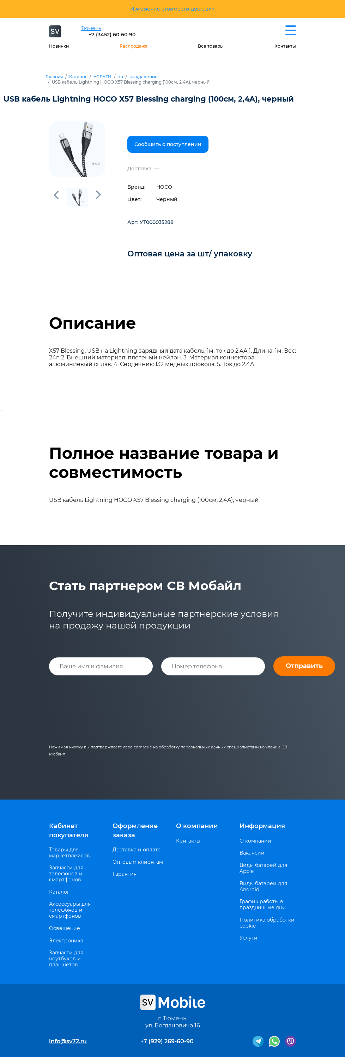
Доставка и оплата (137, 850)
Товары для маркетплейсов (69, 853)
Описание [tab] (92, 323)
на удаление (143, 76)
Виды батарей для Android (263, 887)
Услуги (249, 938)
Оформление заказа (135, 830)
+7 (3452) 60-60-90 (112, 34)
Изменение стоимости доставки (172, 9)
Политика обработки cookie (267, 923)
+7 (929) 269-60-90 (167, 1041)
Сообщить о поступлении (167, 144)
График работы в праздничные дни (263, 905)
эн (120, 76)
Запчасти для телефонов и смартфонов (66, 873)
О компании (197, 826)
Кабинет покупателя (68, 830)
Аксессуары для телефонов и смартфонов (70, 910)
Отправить (304, 666)
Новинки (59, 46)
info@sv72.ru (68, 1041)
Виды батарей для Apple (263, 868)
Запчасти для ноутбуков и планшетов (66, 958)
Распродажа (133, 46)
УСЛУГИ (102, 76)
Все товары (211, 46)
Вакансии (252, 853)
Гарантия (125, 874)
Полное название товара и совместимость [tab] (164, 463)
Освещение (64, 928)
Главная (54, 76)
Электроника (66, 941)
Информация (262, 826)
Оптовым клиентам (138, 862)
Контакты (285, 46)
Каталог (78, 76)
